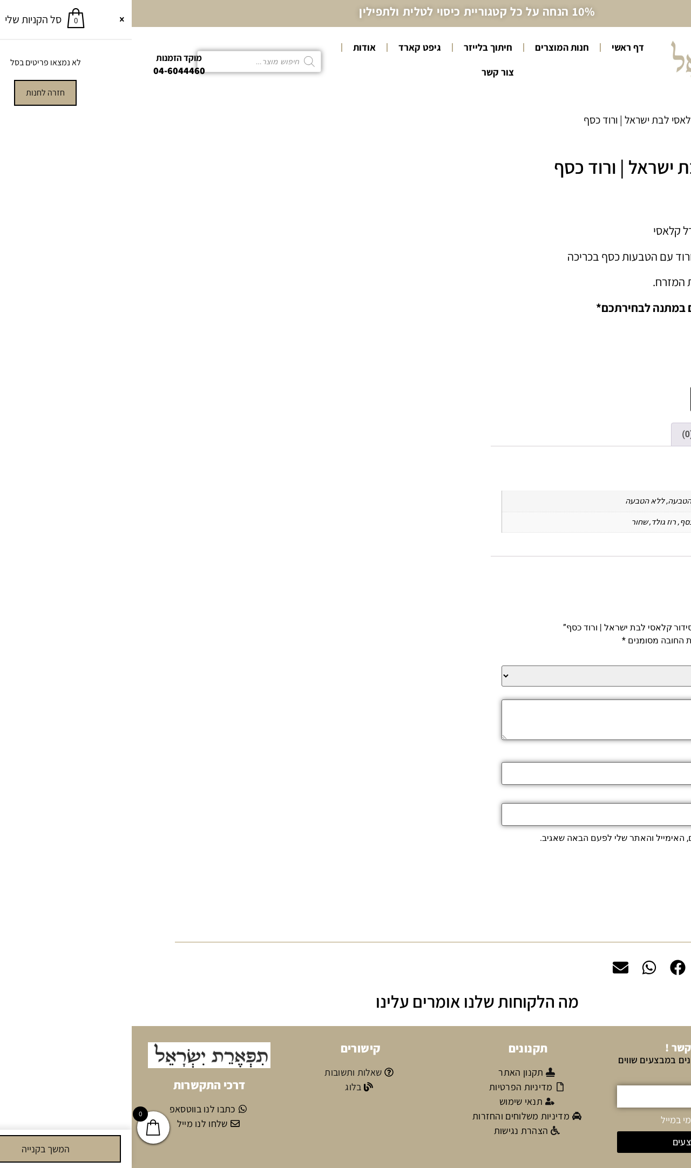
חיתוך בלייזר (356, 47)
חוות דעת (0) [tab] (573, 433)
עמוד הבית (656, 120)
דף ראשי (496, 47)
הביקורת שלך (631, 692)
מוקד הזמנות (47, 58)
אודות (232, 47)
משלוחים (603, 924)
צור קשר (366, 72)
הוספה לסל (594, 399)
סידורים (611, 120)
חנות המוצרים (430, 47)
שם (650, 755)
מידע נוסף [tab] (634, 433)
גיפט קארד (288, 47)
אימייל (644, 796)
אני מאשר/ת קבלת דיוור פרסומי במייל (597, 1118)
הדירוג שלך (635, 658)
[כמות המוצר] (649, 398)
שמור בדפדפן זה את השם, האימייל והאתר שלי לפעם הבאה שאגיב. (528, 837)
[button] (345, 924)
